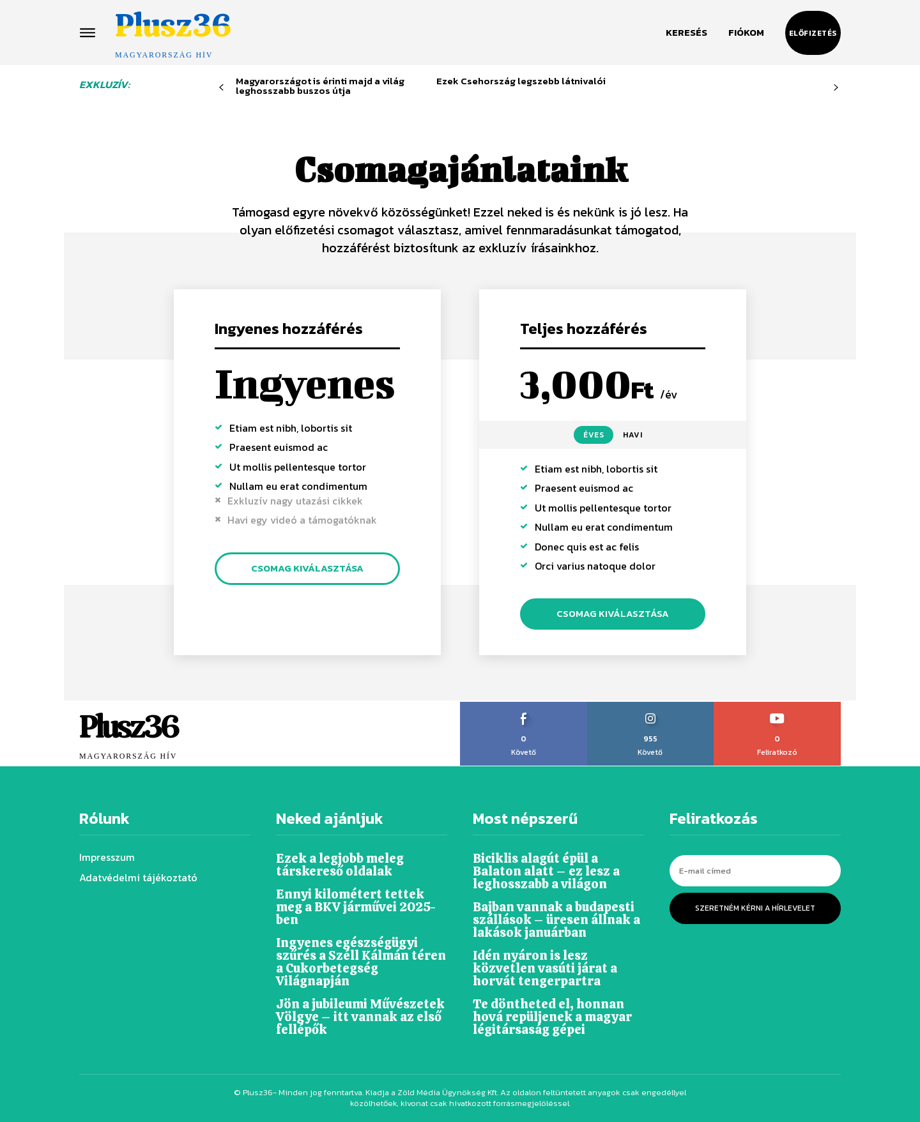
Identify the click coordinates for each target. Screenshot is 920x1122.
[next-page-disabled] (836, 88)
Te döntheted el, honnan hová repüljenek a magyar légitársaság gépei (552, 1017)
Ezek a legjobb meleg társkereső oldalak (340, 864)
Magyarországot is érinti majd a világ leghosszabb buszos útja (320, 85)
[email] (755, 870)
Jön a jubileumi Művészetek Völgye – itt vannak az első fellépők (360, 1017)
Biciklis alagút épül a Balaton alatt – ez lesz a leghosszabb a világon (546, 871)
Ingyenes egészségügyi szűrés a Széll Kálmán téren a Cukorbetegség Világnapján (361, 961)
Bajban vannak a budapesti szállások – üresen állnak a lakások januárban (556, 919)
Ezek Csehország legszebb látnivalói (521, 80)
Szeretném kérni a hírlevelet (755, 908)
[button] (686, 32)
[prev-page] (221, 88)
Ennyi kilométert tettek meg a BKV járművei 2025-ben (356, 907)
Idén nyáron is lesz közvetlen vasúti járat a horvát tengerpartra (545, 968)
